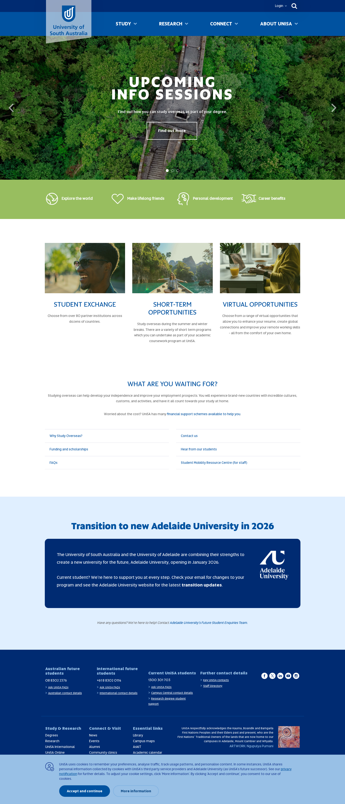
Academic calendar (147, 752)
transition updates (202, 585)
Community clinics (103, 752)
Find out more (172, 130)
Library (138, 735)
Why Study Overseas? (66, 436)
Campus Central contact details (172, 693)
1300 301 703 (159, 680)
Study (123, 24)
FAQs (54, 462)
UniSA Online (55, 752)
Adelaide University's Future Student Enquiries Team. (209, 622)
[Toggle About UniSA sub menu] (296, 24)
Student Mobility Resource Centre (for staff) (214, 462)
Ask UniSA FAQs (58, 687)
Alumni (94, 747)
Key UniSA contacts (216, 680)
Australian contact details (65, 693)
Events (94, 741)
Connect (221, 24)
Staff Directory (212, 686)
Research (170, 24)
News (93, 735)
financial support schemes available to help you (203, 414)
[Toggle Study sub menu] (135, 24)
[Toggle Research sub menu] (186, 24)
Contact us (189, 436)
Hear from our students (199, 449)
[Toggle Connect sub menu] (236, 24)
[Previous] (12, 108)
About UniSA (276, 24)
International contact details (119, 693)
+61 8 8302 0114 (109, 680)
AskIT (137, 747)
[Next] (333, 108)
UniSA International (60, 747)
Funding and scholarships (69, 449)
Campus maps (144, 741)
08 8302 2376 (56, 680)
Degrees (51, 735)
